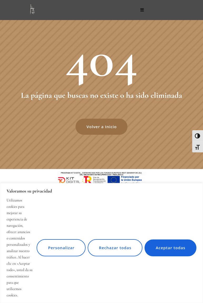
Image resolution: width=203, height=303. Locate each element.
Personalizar (60, 244)
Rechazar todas (114, 244)
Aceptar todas (170, 244)
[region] (101, 240)
